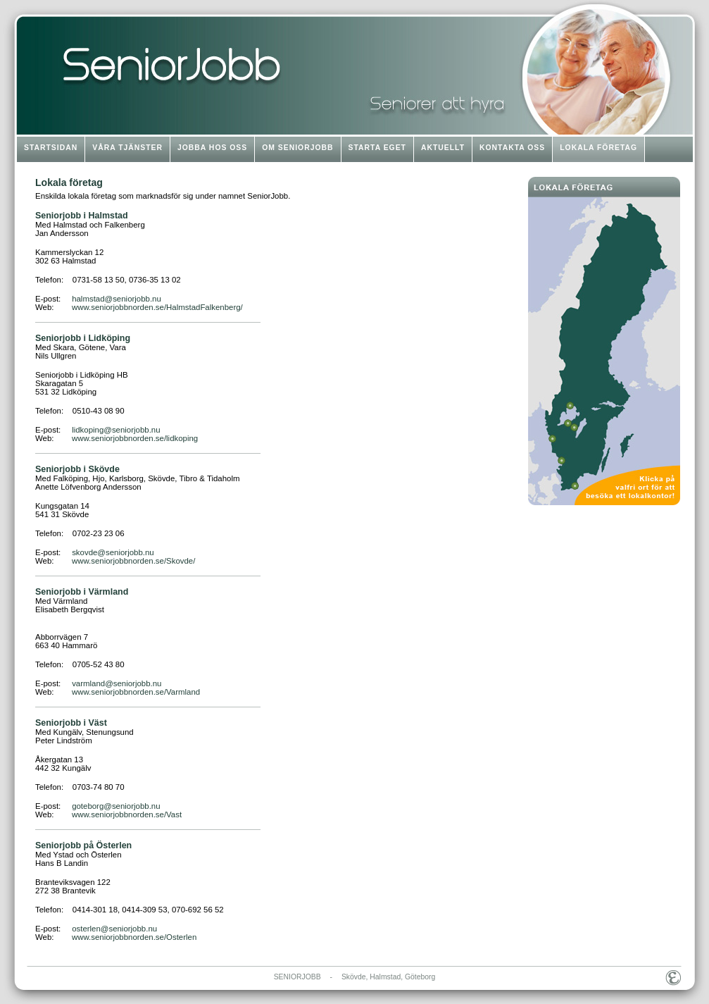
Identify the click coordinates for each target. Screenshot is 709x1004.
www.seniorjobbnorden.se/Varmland (136, 692)
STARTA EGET (377, 147)
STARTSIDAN (50, 147)
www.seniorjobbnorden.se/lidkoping (135, 438)
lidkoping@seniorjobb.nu (116, 430)
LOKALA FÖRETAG (598, 147)
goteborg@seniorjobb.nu (116, 806)
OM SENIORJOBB (297, 147)
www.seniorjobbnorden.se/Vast (127, 814)
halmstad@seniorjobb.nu (116, 299)
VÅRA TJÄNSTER (127, 147)
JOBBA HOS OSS (212, 147)
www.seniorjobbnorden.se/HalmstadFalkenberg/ (157, 307)
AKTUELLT (443, 147)
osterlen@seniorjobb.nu (114, 928)
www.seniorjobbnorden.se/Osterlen (134, 937)
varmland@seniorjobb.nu (116, 683)
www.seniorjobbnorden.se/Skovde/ (133, 561)
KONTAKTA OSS (512, 147)
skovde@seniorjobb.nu (113, 552)
